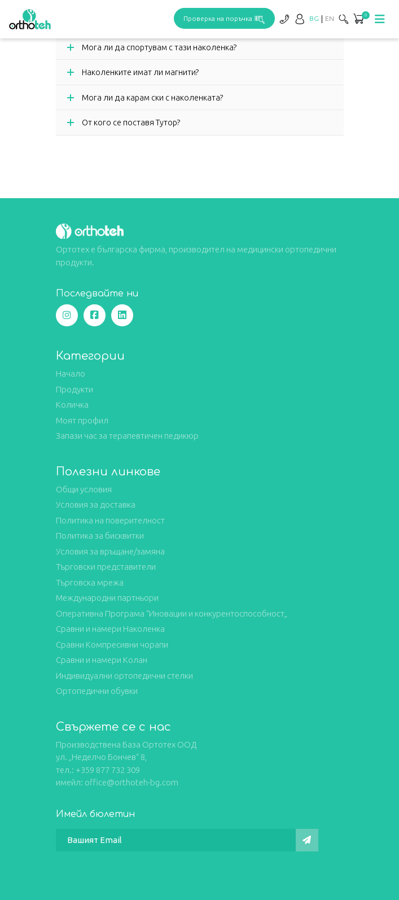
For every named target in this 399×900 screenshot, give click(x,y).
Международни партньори (107, 597)
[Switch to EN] (329, 18)
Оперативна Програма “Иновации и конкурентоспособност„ (171, 613)
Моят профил (82, 420)
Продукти (74, 389)
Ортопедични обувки (97, 691)
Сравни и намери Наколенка (110, 629)
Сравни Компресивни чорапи (112, 644)
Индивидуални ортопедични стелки (124, 675)
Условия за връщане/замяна (110, 551)
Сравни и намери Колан (101, 660)
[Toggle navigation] (380, 19)
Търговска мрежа (90, 582)
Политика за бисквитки (100, 535)
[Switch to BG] (314, 18)
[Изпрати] (307, 840)
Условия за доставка (95, 504)
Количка (72, 404)
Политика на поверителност (110, 520)
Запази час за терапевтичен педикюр (127, 435)
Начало (70, 373)
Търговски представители (106, 566)
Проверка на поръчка (224, 18)
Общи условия (84, 489)
